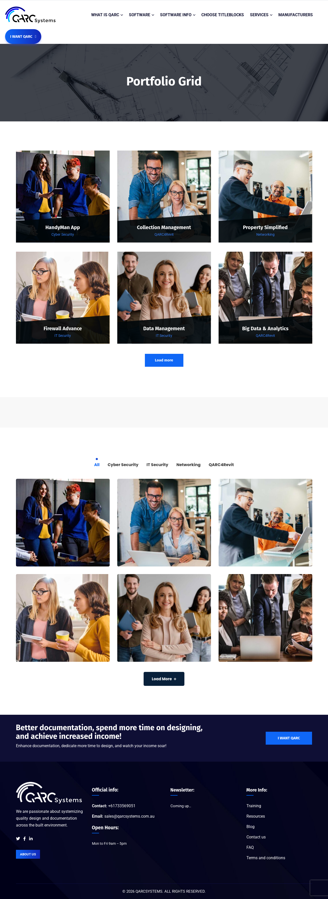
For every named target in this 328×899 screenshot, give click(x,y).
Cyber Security (62, 234)
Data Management (164, 329)
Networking (265, 234)
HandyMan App (62, 228)
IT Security (62, 336)
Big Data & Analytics (265, 329)
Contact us (256, 837)
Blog (250, 826)
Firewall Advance (63, 329)
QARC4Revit (164, 234)
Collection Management (164, 228)
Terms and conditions (265, 857)
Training (253, 805)
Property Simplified (265, 228)
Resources (255, 816)
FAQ (250, 847)
